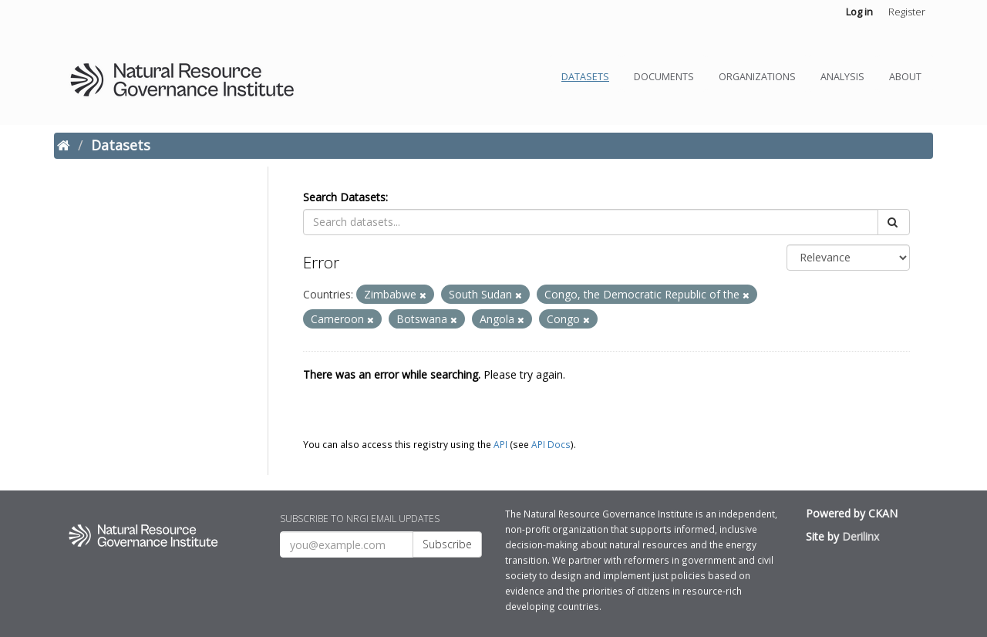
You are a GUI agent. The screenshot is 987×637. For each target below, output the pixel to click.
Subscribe (447, 544)
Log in (859, 12)
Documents (664, 76)
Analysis (842, 76)
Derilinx (860, 536)
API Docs (551, 444)
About (905, 76)
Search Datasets (344, 197)
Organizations (757, 76)
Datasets (585, 76)
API (500, 444)
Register (906, 12)
